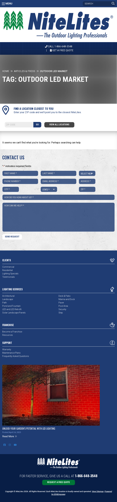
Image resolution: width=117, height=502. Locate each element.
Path (4, 302)
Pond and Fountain (11, 306)
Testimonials (8, 277)
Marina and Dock (66, 299)
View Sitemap (98, 491)
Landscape (7, 299)
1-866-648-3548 (86, 475)
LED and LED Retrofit (11, 309)
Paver (61, 302)
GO (37, 124)
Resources (7, 335)
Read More (9, 436)
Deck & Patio (64, 296)
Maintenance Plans (11, 353)
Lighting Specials (10, 273)
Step (60, 312)
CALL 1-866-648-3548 (58, 46)
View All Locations (59, 124)
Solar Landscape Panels (14, 312)
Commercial (8, 267)
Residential (7, 270)
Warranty (6, 349)
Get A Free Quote (61, 50)
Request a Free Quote (58, 482)
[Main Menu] (3, 4)
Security (62, 309)
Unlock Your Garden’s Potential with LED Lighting (28, 428)
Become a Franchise (12, 331)
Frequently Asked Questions (15, 356)
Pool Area (63, 306)
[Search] (99, 3)
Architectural (8, 296)
